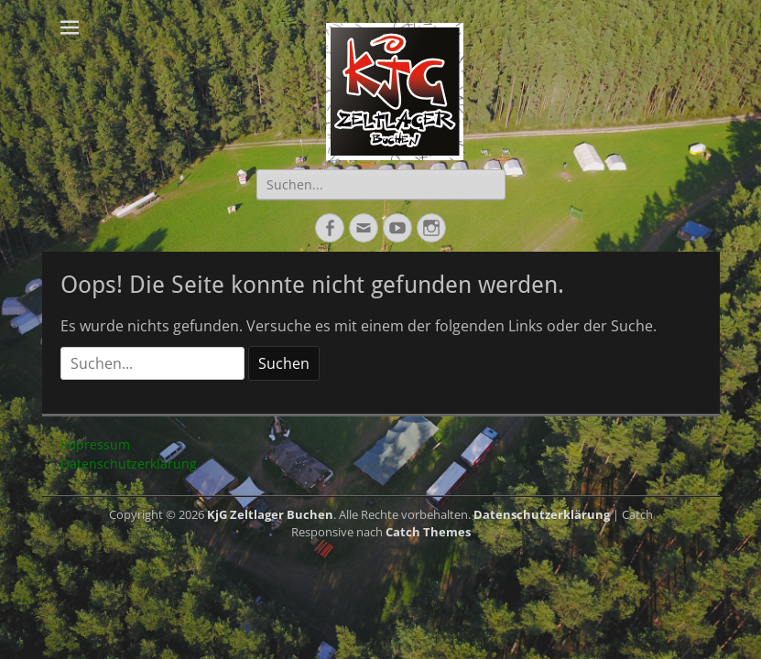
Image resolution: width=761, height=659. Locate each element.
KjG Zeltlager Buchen (270, 514)
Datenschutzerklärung (128, 463)
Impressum (95, 444)
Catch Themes (428, 532)
